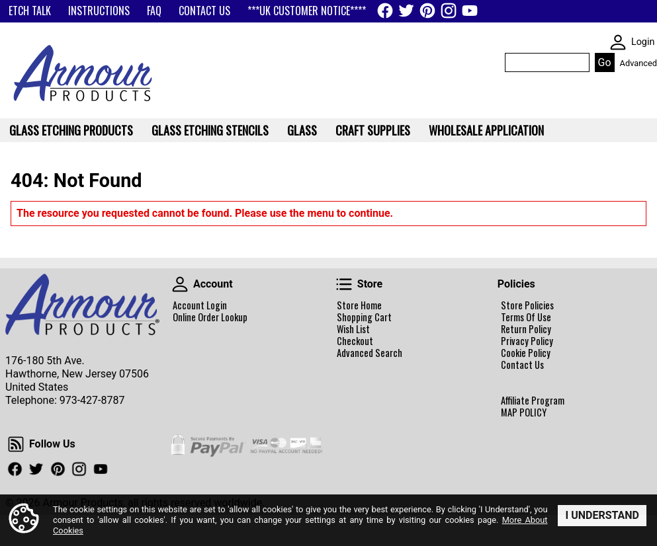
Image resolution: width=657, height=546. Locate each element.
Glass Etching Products (71, 130)
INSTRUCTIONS (99, 11)
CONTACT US (204, 11)
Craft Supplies (372, 130)
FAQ (154, 11)
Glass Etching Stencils (210, 130)
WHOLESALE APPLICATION (486, 130)
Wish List (353, 329)
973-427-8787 (92, 400)
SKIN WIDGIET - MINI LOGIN (618, 42)
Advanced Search (369, 353)
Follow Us (15, 444)
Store (344, 284)
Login (643, 42)
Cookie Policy (525, 353)
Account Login (200, 305)
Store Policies (527, 305)
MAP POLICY (524, 412)
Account (180, 284)
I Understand (602, 514)
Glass (302, 130)
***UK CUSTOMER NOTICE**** (306, 11)
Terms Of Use (526, 317)
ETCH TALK (30, 11)
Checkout (355, 341)
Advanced (638, 63)
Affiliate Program (532, 401)
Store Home (359, 305)
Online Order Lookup (210, 317)
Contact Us (522, 365)
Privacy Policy (527, 341)
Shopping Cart (364, 317)
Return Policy (526, 329)
